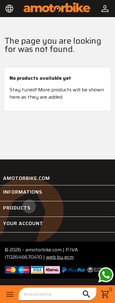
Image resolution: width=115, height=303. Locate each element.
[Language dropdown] (9, 8)
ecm (60, 257)
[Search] (57, 294)
